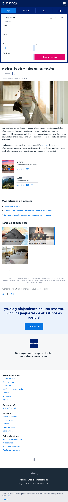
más (9, 496)
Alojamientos (8, 382)
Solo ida (8, 22)
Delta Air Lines (9, 427)
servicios (44, 145)
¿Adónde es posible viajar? (13, 389)
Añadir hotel (58, 17)
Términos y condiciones (12, 439)
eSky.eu (22, 483)
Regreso (37, 44)
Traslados (7, 396)
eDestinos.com (41, 483)
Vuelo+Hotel (8, 385)
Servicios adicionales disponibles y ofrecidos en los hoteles (27, 215)
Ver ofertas (34, 326)
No (12, 293)
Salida (5, 44)
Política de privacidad (11, 446)
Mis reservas (8, 443)
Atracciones (7, 400)
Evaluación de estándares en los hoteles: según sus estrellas (28, 211)
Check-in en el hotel (12, 206)
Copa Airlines (8, 431)
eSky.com (30, 483)
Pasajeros (6, 53)
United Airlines (8, 420)
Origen (5, 25)
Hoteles (6, 393)
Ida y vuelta (10, 17)
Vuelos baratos (9, 378)
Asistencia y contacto (11, 450)
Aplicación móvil (9, 408)
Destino (5, 35)
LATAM (6, 424)
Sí (3, 293)
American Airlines (10, 416)
